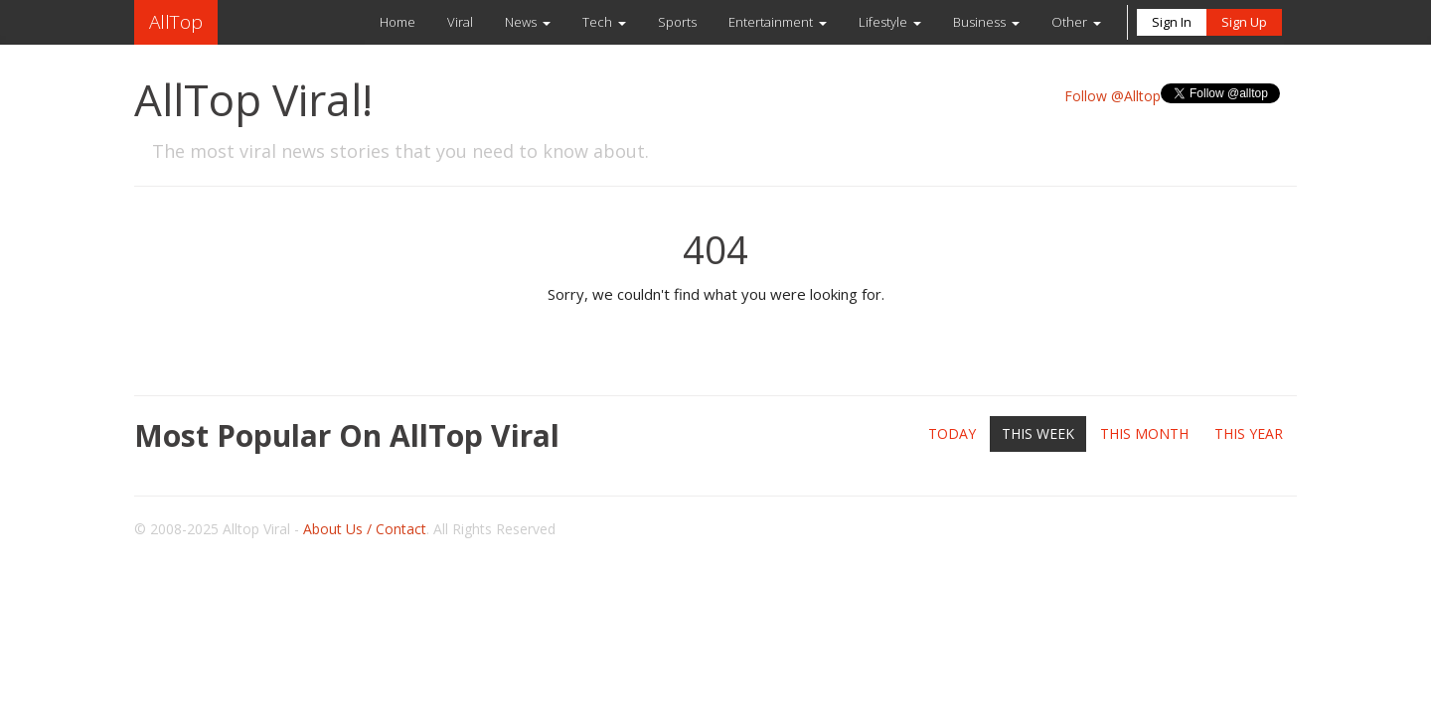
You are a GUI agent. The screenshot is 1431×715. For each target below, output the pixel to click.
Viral (460, 22)
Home (397, 22)
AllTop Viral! (253, 99)
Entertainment (770, 22)
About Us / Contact (364, 528)
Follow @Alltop (1112, 95)
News (521, 22)
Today (952, 433)
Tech (597, 22)
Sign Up (1244, 22)
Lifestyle (883, 22)
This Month (1144, 433)
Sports (677, 22)
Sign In (1172, 22)
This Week (1038, 433)
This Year (1248, 433)
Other (1069, 22)
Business (979, 22)
